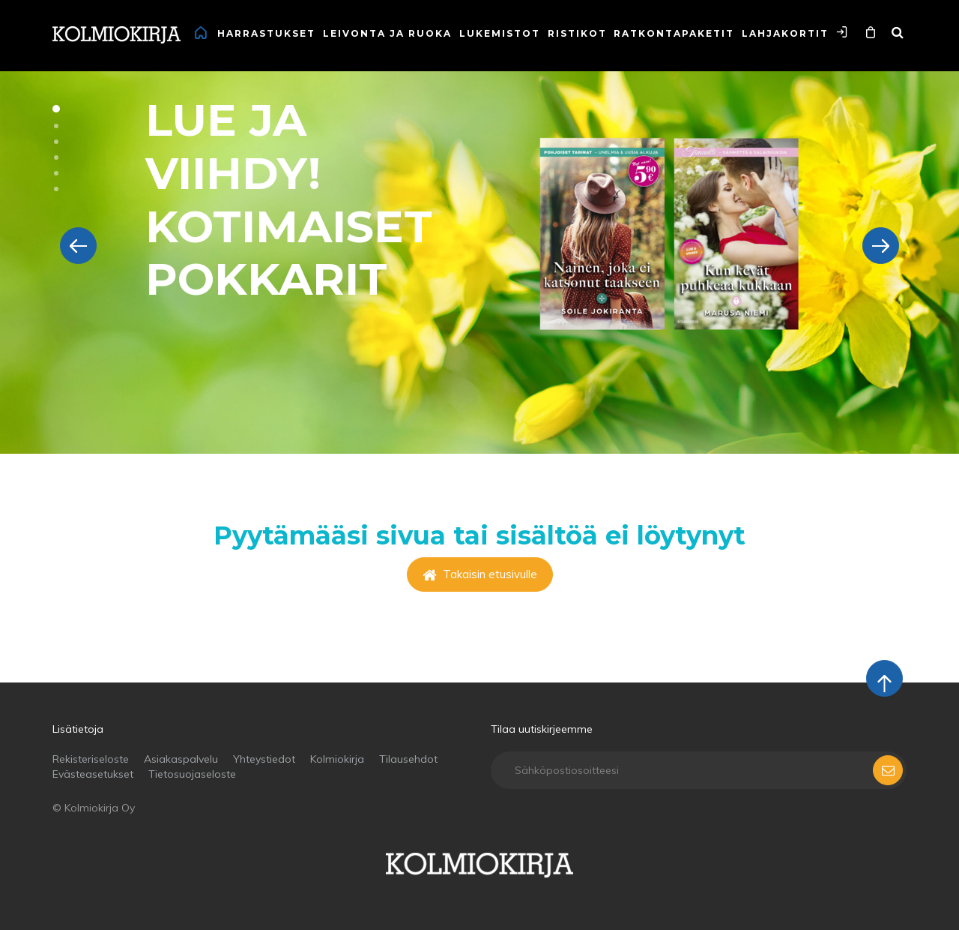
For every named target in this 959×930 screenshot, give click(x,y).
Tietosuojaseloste (192, 774)
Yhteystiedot (264, 759)
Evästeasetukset (92, 774)
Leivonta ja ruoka (387, 33)
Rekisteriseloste (90, 759)
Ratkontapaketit (674, 33)
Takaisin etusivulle (480, 574)
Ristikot (577, 33)
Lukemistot (499, 33)
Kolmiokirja (337, 759)
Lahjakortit (785, 33)
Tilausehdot (408, 759)
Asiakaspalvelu (181, 759)
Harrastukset (266, 33)
